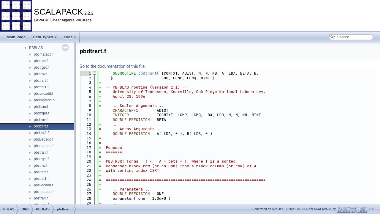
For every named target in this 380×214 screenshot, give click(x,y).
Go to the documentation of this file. (113, 66)
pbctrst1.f (41, 87)
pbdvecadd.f (43, 139)
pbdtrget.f (41, 113)
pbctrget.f (41, 67)
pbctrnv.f (40, 74)
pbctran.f (41, 61)
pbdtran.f (41, 107)
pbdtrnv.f (41, 120)
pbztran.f (41, 198)
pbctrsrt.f (41, 80)
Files (70, 37)
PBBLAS (36, 48)
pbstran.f (41, 152)
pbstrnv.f (40, 165)
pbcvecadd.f (43, 94)
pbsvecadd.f (43, 185)
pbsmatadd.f (43, 146)
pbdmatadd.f (44, 100)
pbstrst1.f (41, 179)
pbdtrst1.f (41, 133)
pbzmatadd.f (43, 192)
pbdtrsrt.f (41, 126)
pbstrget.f (41, 159)
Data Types (44, 37)
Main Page (16, 37)
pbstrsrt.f (41, 172)
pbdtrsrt (147, 73)
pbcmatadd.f (43, 54)
